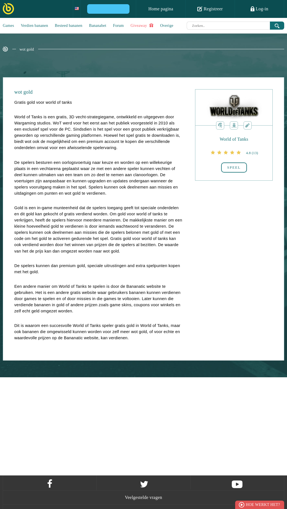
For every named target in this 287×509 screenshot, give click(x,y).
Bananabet (97, 25)
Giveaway (142, 25)
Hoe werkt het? (263, 505)
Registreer (210, 8)
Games (8, 25)
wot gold (27, 49)
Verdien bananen (34, 25)
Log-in (260, 8)
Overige (166, 25)
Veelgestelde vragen (143, 497)
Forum (118, 25)
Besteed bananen (68, 25)
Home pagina (160, 8)
